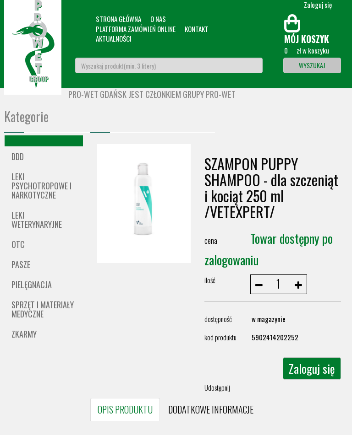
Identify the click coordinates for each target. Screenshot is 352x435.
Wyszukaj (312, 65)
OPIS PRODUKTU (125, 409)
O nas (158, 19)
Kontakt (197, 29)
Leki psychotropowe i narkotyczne (41, 186)
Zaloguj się (312, 368)
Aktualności (114, 38)
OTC (18, 244)
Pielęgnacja (31, 284)
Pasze (20, 264)
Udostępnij (217, 387)
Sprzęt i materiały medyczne (42, 309)
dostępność (218, 319)
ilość (209, 280)
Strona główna (118, 19)
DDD (17, 156)
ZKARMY (24, 334)
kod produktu (220, 337)
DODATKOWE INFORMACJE (210, 409)
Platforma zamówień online (136, 29)
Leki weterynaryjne (36, 219)
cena (210, 240)
